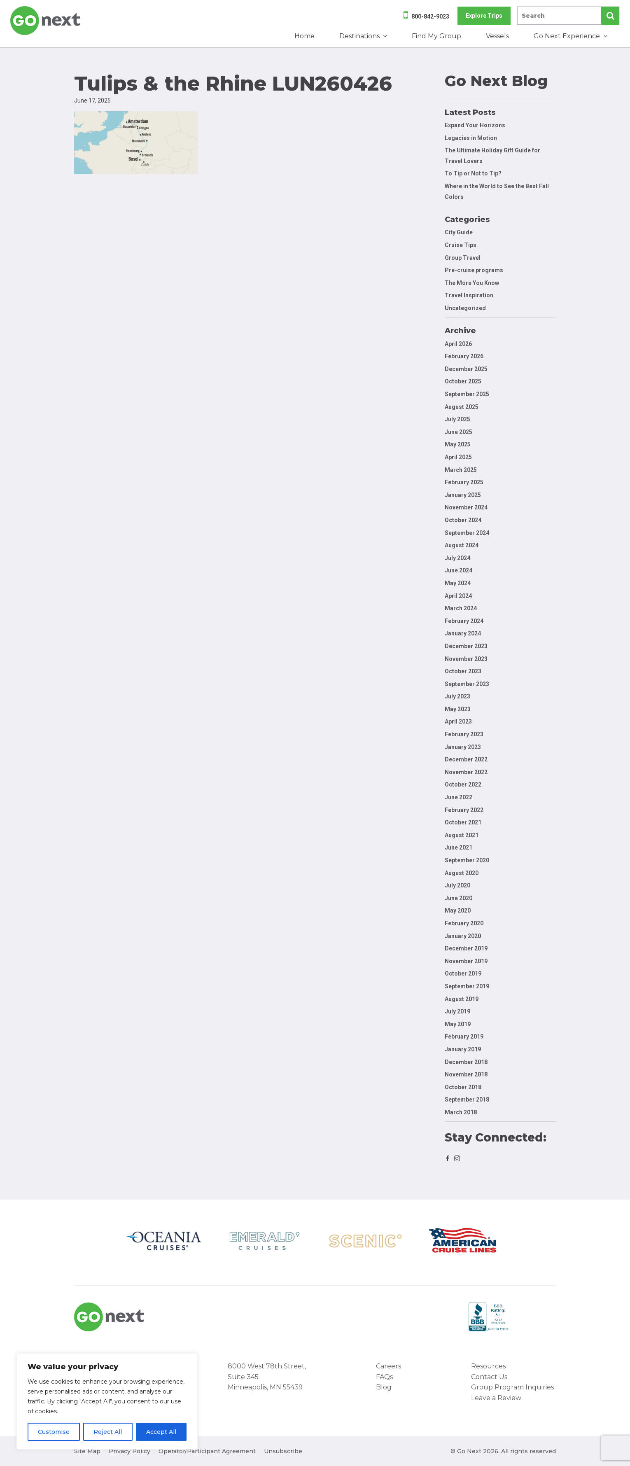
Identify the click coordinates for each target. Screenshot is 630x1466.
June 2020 (458, 898)
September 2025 (467, 394)
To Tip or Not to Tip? (474, 173)
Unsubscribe (283, 1451)
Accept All (161, 1432)
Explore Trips (484, 15)
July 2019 (457, 1011)
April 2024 (458, 596)
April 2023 (458, 721)
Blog (384, 1387)
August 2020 (461, 873)
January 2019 (463, 1049)
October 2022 (463, 784)
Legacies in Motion (471, 138)
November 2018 (466, 1074)
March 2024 (461, 608)
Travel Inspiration (469, 295)
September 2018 (467, 1099)
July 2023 (457, 696)
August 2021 (461, 835)
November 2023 (466, 659)
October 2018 (463, 1087)
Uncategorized (465, 308)
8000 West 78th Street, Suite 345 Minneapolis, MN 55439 (267, 1376)
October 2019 (463, 973)
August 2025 (461, 407)
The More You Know (472, 283)
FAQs (384, 1377)
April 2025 (458, 457)
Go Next (46, 20)
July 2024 (457, 558)
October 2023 (463, 671)
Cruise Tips (460, 245)
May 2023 (458, 709)
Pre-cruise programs (474, 270)
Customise (54, 1432)
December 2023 (466, 646)
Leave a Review (496, 1398)
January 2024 (463, 633)
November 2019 (466, 961)
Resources (488, 1366)
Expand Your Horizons (475, 125)
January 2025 (463, 495)
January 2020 (463, 936)
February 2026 (464, 356)
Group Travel (463, 257)
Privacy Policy (129, 1451)
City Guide (459, 232)
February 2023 (464, 734)
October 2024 (463, 520)
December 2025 (466, 369)
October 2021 (463, 822)
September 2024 (467, 533)
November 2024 (466, 507)
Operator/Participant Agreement (207, 1451)
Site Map (87, 1451)
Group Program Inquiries (512, 1387)
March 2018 (461, 1112)
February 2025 (464, 482)
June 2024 (458, 570)
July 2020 (457, 885)
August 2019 (461, 999)
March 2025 (461, 470)
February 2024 (464, 621)
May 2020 (458, 910)
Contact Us (489, 1377)
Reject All (107, 1432)
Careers (388, 1366)
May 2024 (458, 583)
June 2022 (458, 797)
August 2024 (461, 545)
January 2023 (463, 747)
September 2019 (467, 986)
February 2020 (464, 923)
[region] (107, 1401)
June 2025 (458, 432)
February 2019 (464, 1036)
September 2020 (467, 860)
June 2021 (458, 847)
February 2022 (464, 810)
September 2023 (467, 684)
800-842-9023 (430, 16)
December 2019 (466, 948)
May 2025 (458, 444)
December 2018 (466, 1062)
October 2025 (463, 381)
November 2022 (466, 772)
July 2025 (457, 419)
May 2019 (458, 1024)
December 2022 (466, 759)
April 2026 (458, 344)
